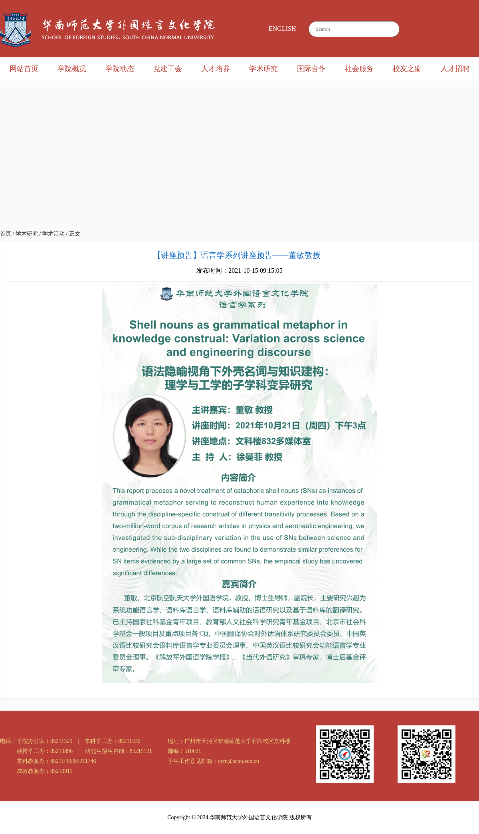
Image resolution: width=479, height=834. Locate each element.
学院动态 (119, 69)
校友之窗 (407, 69)
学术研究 (263, 69)
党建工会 (167, 69)
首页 (5, 234)
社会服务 (359, 69)
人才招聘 (455, 69)
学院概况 (71, 69)
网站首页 (24, 69)
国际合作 (311, 69)
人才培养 (215, 69)
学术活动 (53, 234)
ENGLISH (282, 28)
